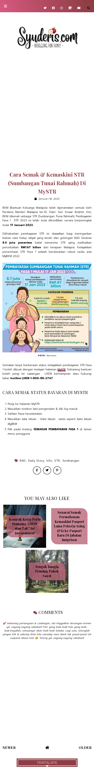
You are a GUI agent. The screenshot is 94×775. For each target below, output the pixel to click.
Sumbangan (71, 461)
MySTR (61, 369)
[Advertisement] (47, 110)
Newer (9, 747)
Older (85, 747)
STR (57, 461)
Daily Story (36, 461)
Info (49, 461)
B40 (23, 461)
